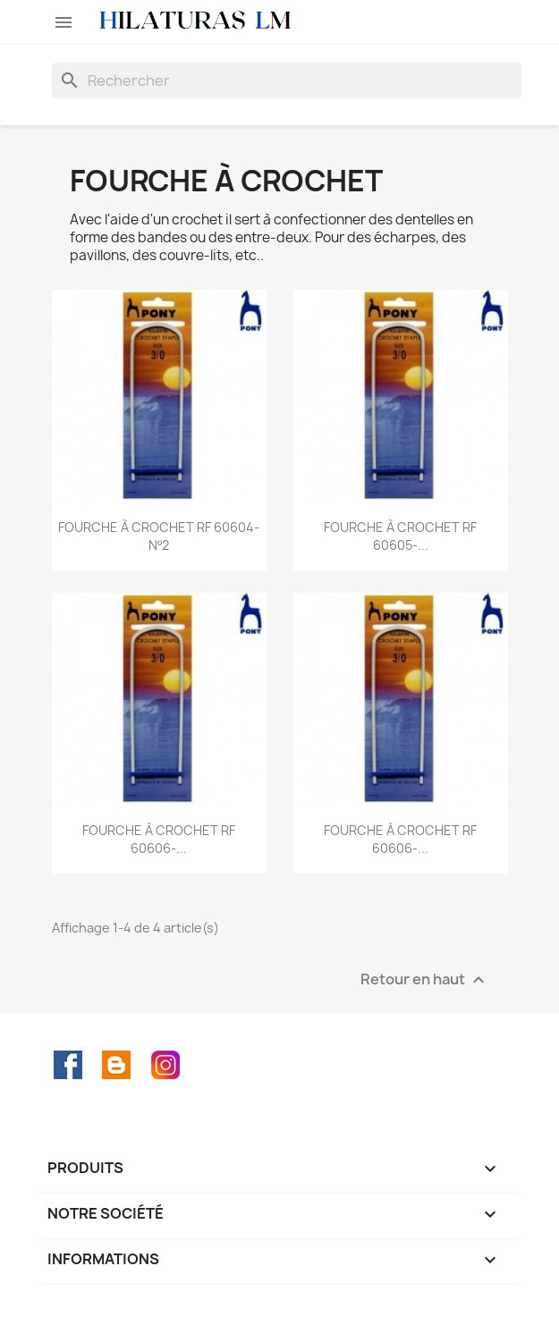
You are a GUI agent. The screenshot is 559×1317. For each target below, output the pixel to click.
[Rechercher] (286, 80)
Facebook (68, 1065)
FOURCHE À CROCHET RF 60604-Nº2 (158, 536)
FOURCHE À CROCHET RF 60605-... (400, 536)
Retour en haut (424, 980)
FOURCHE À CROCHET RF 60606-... (158, 839)
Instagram (165, 1065)
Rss (116, 1065)
